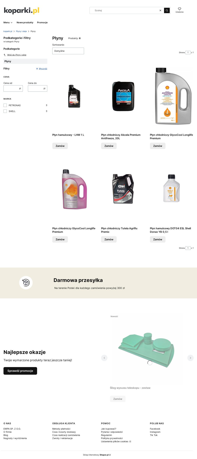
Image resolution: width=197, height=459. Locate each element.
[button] (167, 10)
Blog (5, 435)
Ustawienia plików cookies (115, 441)
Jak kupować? (108, 428)
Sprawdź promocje (20, 370)
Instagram (155, 432)
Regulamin (106, 435)
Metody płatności (61, 428)
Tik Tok (154, 435)
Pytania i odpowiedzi (112, 432)
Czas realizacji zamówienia (66, 435)
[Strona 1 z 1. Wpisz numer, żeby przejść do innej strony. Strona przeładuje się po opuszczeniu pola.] (188, 52)
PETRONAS (15, 105)
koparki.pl (7, 31)
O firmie (7, 432)
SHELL (12, 111)
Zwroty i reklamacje (62, 438)
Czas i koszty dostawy (64, 432)
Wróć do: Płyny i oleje (14, 55)
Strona (182, 52)
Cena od (7, 83)
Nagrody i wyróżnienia (15, 438)
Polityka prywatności (112, 438)
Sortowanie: (58, 44)
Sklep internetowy (96, 455)
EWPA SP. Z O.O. (12, 428)
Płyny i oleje (21, 31)
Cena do (32, 83)
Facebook (155, 428)
